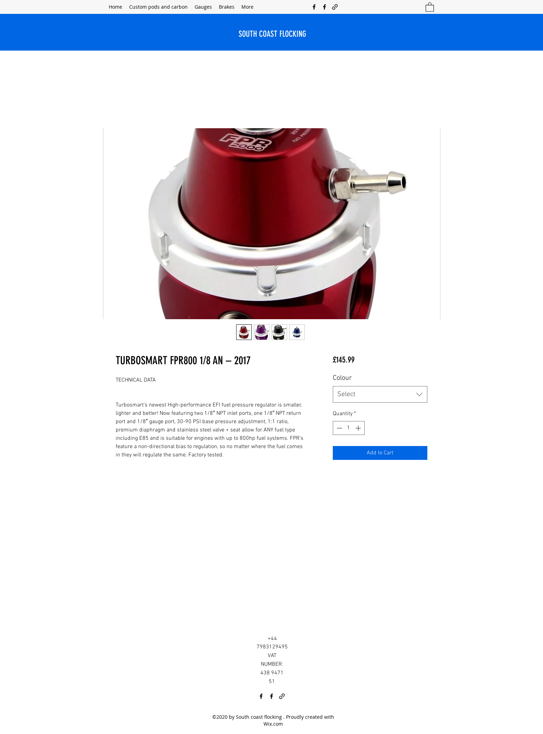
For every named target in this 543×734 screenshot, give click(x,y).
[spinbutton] (349, 428)
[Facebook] (314, 6)
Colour (342, 378)
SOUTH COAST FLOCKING (272, 34)
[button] (430, 7)
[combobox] (380, 394)
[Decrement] (339, 428)
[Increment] (359, 428)
